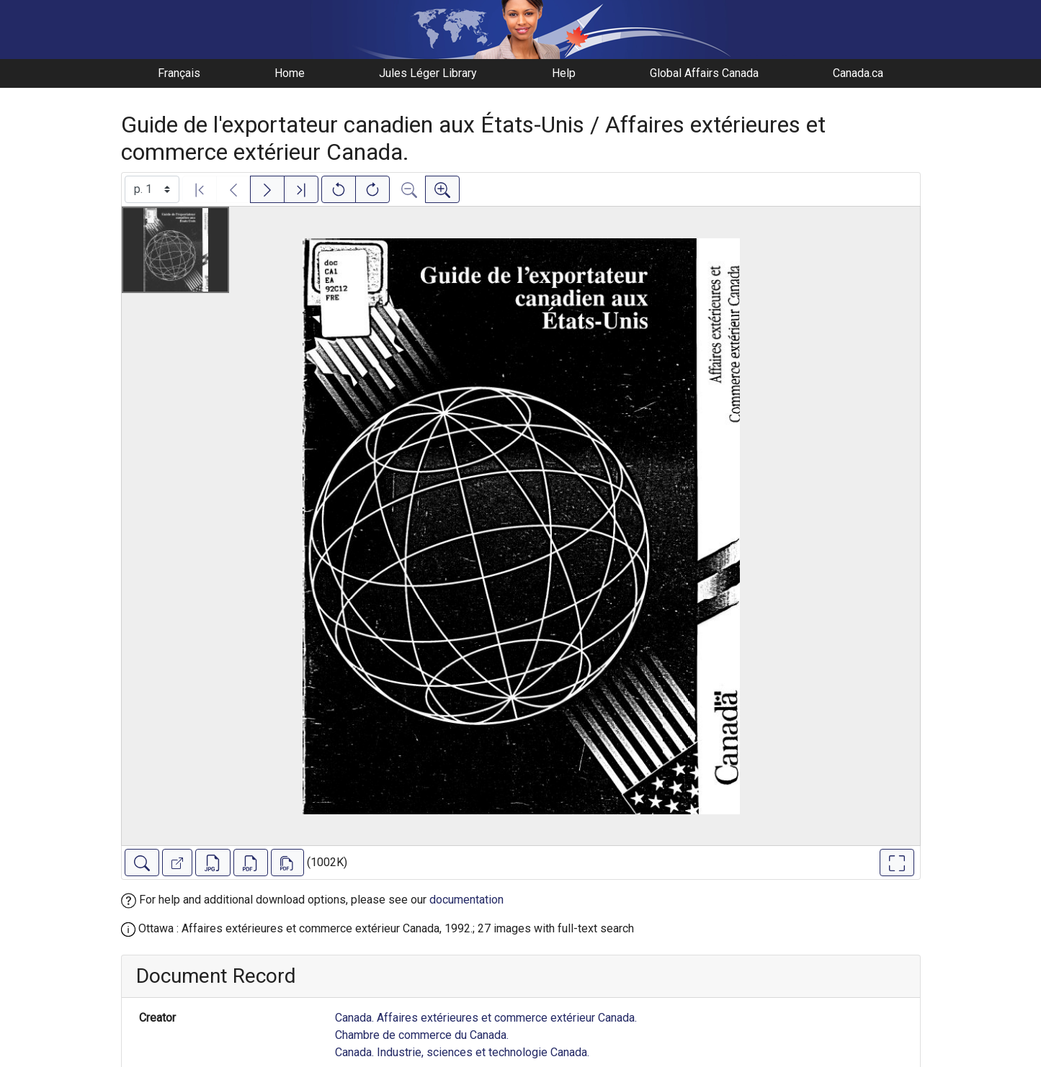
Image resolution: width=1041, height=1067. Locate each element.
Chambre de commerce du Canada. (422, 1035)
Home (289, 73)
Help (564, 73)
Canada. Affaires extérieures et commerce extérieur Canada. (486, 1018)
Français (179, 73)
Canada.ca (858, 73)
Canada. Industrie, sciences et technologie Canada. (462, 1052)
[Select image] (152, 189)
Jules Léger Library (428, 73)
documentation (466, 899)
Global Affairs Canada (704, 73)
